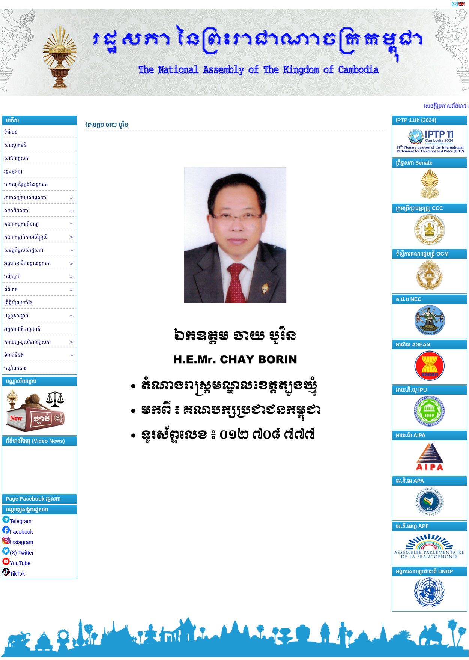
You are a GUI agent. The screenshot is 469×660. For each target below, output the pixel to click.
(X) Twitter (18, 553)
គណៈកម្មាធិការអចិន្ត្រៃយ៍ (40, 237)
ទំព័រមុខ (11, 132)
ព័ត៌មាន (40, 289)
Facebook (17, 532)
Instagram (17, 542)
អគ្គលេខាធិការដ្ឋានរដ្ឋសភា (40, 263)
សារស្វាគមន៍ (15, 145)
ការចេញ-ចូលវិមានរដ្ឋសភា (40, 342)
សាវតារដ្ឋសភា (17, 158)
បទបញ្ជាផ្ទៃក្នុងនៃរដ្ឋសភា (26, 184)
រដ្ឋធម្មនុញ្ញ (13, 171)
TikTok (13, 574)
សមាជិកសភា (40, 211)
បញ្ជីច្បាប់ (40, 276)
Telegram (17, 521)
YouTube (16, 563)
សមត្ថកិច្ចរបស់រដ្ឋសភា (40, 250)
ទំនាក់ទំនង (40, 355)
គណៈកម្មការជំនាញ (40, 224)
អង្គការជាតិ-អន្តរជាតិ (22, 329)
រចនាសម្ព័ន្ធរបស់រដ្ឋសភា (40, 197)
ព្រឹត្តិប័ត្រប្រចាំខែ (18, 302)
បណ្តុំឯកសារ (15, 368)
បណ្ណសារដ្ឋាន (40, 316)
